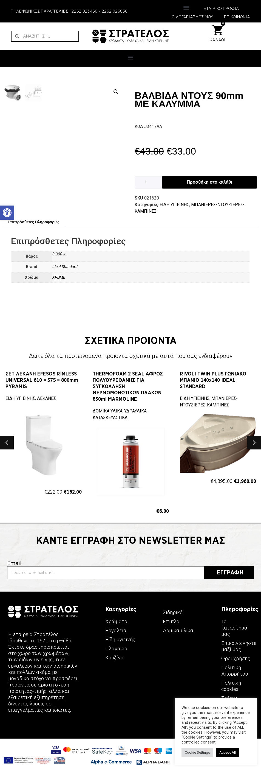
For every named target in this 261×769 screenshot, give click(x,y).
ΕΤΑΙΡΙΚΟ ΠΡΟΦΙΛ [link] (221, 8)
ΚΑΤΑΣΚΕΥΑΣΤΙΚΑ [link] (110, 425)
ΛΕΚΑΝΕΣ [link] (46, 406)
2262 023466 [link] (84, 11)
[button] (186, 7)
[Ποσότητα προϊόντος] (148, 182)
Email (14, 571)
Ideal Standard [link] (65, 274)
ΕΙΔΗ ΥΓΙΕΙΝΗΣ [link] (174, 204)
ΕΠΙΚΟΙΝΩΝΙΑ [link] (237, 17)
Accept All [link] (227, 752)
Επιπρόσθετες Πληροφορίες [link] (33, 230)
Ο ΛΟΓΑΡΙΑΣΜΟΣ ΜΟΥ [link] (192, 17)
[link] (7, 213)
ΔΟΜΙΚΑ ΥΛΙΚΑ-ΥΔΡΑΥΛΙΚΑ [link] (120, 418)
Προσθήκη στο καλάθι (209, 182)
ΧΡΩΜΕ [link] (58, 285)
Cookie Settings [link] (197, 752)
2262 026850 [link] (114, 11)
